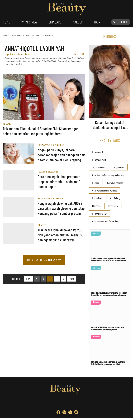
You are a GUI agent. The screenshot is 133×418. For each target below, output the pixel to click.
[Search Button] (114, 22)
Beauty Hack (119, 167)
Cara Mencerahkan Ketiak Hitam (106, 221)
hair (97, 22)
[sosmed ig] (64, 413)
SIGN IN (124, 22)
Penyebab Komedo (115, 182)
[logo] (50, 402)
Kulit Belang (115, 198)
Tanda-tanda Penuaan (50, 198)
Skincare (96, 205)
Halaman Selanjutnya (43, 260)
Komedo (95, 182)
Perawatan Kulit (99, 159)
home (6, 22)
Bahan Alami (113, 205)
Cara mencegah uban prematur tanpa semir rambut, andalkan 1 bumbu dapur (59, 181)
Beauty (42, 225)
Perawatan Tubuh (99, 152)
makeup (77, 22)
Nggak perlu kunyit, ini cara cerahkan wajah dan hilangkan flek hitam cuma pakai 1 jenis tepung (61, 154)
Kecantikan (97, 198)
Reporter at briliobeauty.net (18, 54)
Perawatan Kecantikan (51, 145)
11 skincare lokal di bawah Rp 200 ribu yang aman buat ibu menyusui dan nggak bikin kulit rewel (61, 235)
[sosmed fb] (58, 413)
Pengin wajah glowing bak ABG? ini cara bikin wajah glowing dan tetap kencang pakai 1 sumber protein (61, 208)
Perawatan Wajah (99, 213)
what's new (29, 22)
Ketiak (7, 124)
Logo (66, 9)
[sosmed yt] (76, 413)
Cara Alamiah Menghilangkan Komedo (108, 175)
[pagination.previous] (28, 279)
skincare (55, 22)
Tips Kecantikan (99, 167)
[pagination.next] (71, 279)
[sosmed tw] (70, 413)
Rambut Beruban (48, 172)
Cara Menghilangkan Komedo (104, 190)
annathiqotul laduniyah (39, 36)
